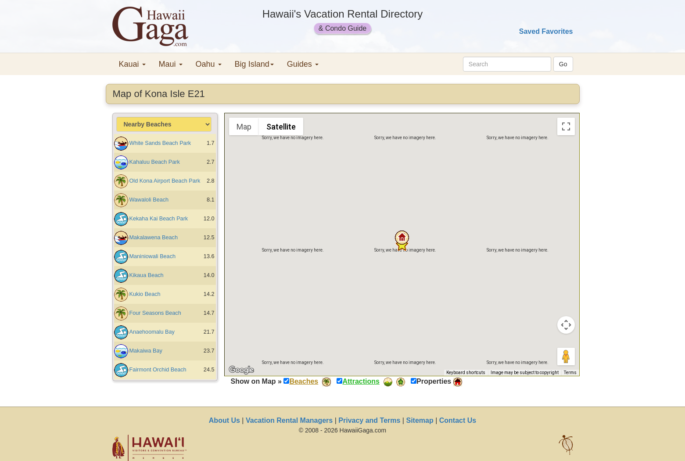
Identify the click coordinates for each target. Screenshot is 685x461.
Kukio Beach (145, 294)
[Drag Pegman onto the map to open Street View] (566, 356)
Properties (433, 381)
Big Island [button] (254, 64)
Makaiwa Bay (145, 351)
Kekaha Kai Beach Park (158, 219)
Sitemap (419, 420)
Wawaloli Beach (149, 200)
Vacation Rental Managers (289, 420)
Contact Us (457, 420)
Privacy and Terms (369, 420)
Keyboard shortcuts (465, 372)
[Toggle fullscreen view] (566, 126)
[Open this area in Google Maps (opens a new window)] (241, 370)
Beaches (303, 381)
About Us (224, 420)
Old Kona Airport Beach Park (165, 181)
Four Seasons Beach (155, 313)
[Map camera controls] (566, 325)
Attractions (360, 381)
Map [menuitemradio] (244, 126)
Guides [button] (303, 64)
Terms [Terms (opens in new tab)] (570, 372)
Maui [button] (171, 64)
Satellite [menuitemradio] (281, 126)
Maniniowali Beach (152, 256)
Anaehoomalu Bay (152, 332)
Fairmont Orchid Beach (157, 370)
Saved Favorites (546, 31)
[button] (402, 237)
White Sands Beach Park (160, 143)
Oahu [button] (209, 64)
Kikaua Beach (146, 275)
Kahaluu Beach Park (154, 162)
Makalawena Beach (153, 237)
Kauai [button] (132, 64)
